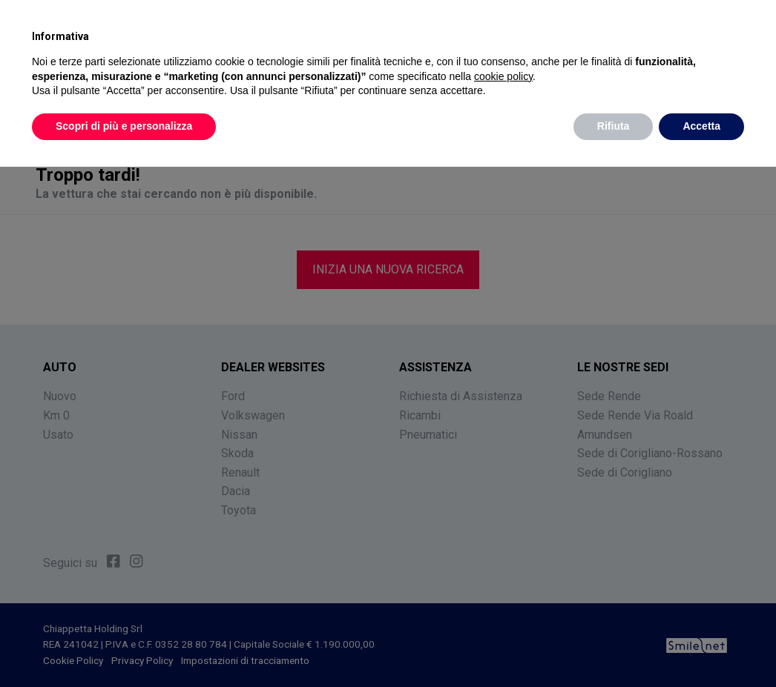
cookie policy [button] (503, 76)
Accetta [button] (701, 126)
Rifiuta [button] (613, 126)
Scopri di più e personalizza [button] (124, 126)
